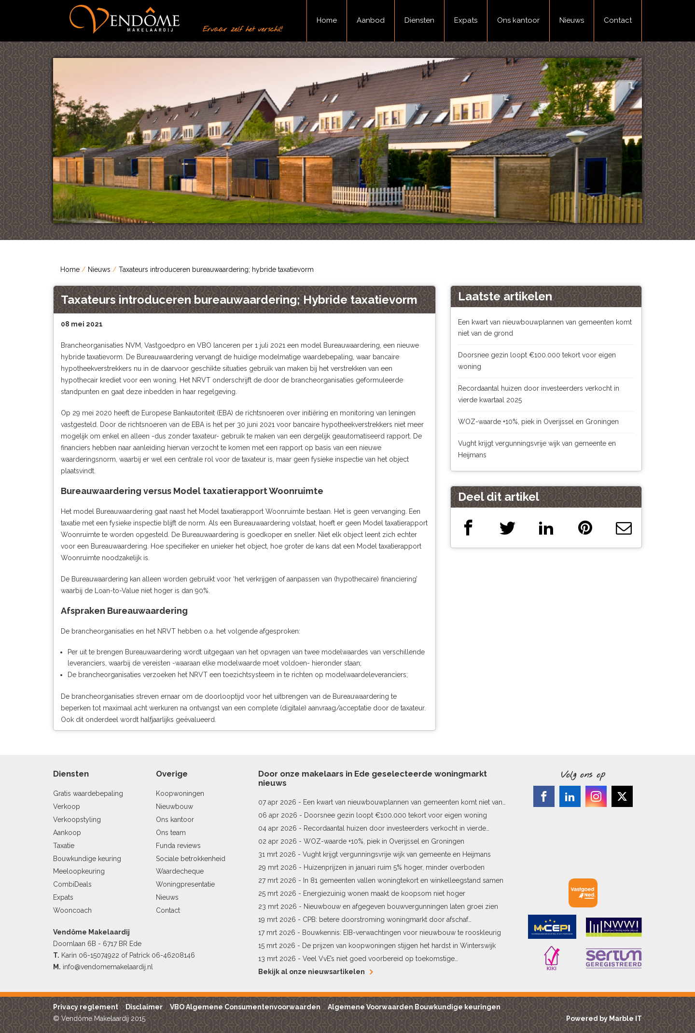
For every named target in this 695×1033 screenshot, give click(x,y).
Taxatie (63, 845)
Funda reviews (178, 845)
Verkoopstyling (77, 819)
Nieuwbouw (174, 806)
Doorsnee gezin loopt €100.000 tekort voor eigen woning (395, 815)
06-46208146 (173, 955)
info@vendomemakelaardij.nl (108, 967)
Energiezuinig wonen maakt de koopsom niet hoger (384, 893)
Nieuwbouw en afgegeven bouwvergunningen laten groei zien (401, 906)
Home (327, 20)
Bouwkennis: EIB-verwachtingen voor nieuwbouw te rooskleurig (401, 932)
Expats (465, 20)
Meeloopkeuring (79, 871)
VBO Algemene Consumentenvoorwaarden (245, 1007)
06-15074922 (99, 955)
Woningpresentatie (185, 884)
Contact (618, 20)
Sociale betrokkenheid (190, 859)
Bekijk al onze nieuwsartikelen (315, 972)
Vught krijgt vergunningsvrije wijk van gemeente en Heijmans (397, 854)
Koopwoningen (180, 793)
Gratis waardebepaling (88, 793)
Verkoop (66, 806)
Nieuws (571, 20)
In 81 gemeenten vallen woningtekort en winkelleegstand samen (403, 880)
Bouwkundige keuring (87, 859)
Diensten (419, 20)
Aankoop (67, 832)
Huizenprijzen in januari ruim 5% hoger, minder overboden (394, 867)
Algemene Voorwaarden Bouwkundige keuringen (414, 1007)
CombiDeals (72, 884)
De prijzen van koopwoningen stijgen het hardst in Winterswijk (399, 945)
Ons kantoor (518, 20)
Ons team (171, 832)
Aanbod (371, 20)
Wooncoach (72, 910)
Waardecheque (180, 871)
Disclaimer (144, 1007)
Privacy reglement (85, 1007)
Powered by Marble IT (604, 1018)
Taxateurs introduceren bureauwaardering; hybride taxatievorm (216, 269)
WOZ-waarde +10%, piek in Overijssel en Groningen (538, 421)
